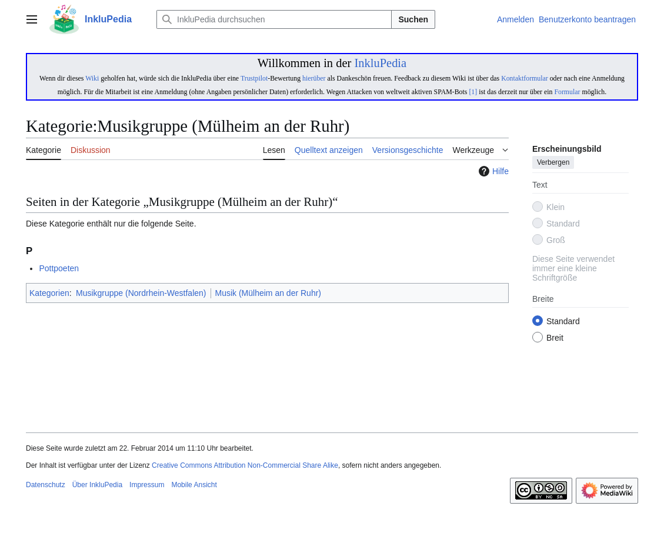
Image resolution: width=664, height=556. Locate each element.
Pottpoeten (59, 268)
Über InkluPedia (97, 485)
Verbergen (553, 163)
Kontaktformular (524, 78)
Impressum (146, 485)
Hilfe (492, 171)
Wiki (92, 78)
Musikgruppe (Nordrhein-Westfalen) (141, 293)
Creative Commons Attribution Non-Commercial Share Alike (245, 465)
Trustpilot (254, 78)
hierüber (313, 78)
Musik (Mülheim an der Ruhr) (268, 293)
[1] (473, 92)
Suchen (413, 19)
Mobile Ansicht (193, 485)
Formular (567, 92)
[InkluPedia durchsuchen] (274, 19)
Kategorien (49, 293)
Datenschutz (45, 485)
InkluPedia (380, 62)
